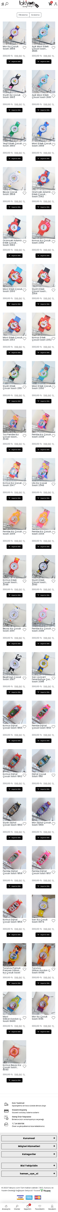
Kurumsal (29, 1138)
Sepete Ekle (14, 61)
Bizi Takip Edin (29, 1165)
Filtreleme (23, 15)
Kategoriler (29, 1154)
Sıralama (35, 15)
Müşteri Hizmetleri (29, 1146)
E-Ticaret (36, 1190)
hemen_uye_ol (29, 1173)
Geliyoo (28, 1190)
